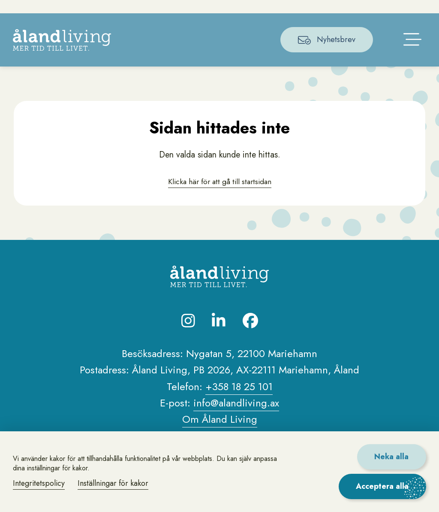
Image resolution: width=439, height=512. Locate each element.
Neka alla (391, 456)
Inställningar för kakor (114, 483)
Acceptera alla (382, 486)
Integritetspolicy (39, 483)
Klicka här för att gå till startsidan (219, 194)
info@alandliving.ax (236, 415)
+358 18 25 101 (239, 399)
